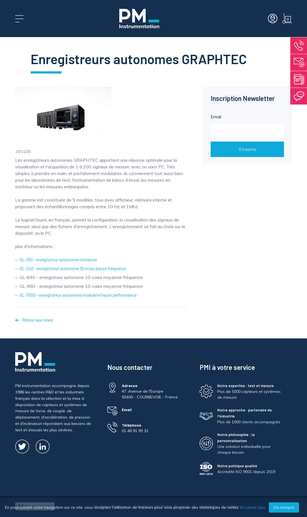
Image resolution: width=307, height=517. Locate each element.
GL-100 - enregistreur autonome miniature (58, 259)
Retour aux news (34, 319)
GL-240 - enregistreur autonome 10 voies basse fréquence (73, 268)
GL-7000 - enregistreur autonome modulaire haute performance (78, 294)
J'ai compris (284, 507)
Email (247, 125)
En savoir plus (252, 507)
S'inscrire (247, 149)
